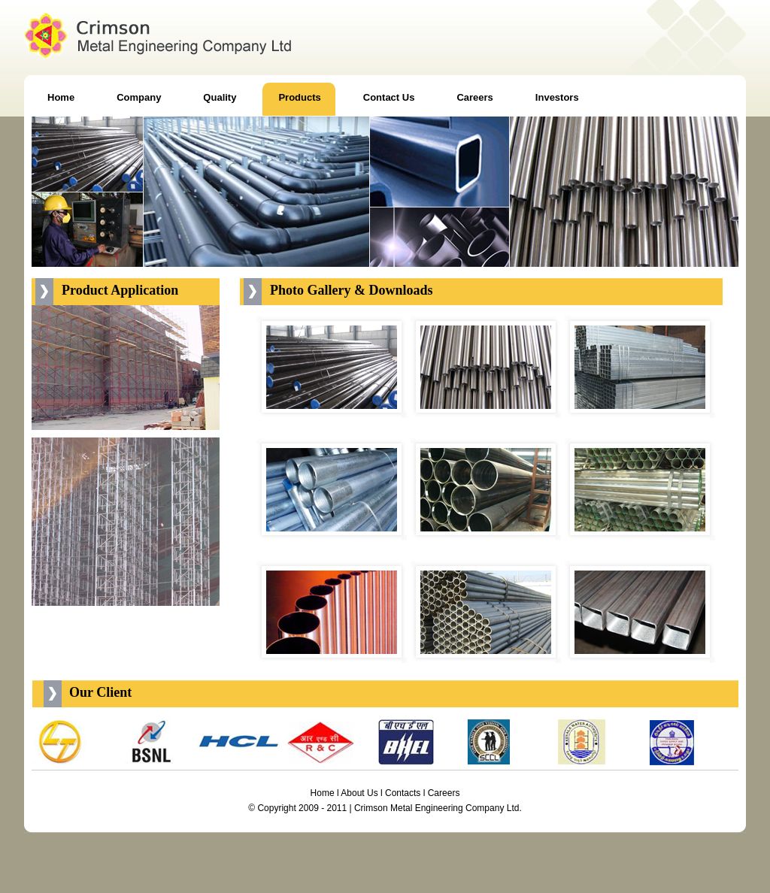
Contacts (402, 793)
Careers (444, 793)
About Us (359, 793)
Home (323, 793)
